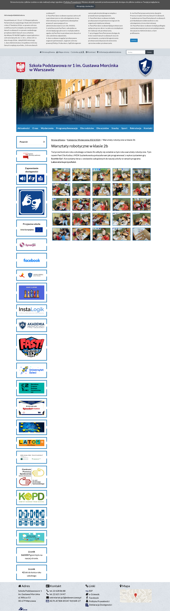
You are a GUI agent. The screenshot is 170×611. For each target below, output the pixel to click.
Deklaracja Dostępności (98, 605)
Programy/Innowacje (67, 128)
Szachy (115, 128)
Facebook (92, 597)
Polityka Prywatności (97, 601)
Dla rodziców (87, 128)
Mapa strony (62, 52)
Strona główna (47, 52)
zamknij (133, 40)
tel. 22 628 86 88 (55, 590)
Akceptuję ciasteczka (85, 6)
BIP (89, 590)
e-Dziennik (92, 594)
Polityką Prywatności (72, 2)
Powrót (24, 141)
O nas (35, 128)
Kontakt (148, 128)
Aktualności (24, 128)
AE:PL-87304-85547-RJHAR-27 (63, 600)
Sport (124, 128)
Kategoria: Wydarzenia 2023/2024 (83, 139)
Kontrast (91, 52)
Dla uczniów (103, 128)
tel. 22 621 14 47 (55, 594)
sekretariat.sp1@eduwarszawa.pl (63, 597)
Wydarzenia (47, 128)
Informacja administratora (109, 52)
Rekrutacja (135, 128)
